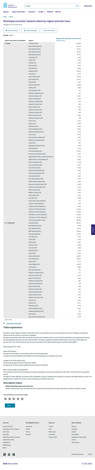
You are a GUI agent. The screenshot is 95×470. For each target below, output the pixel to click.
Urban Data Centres (8, 439)
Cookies (74, 432)
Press (50, 429)
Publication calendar (77, 454)
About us (58, 12)
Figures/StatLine (8, 426)
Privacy (28, 432)
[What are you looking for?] (52, 6)
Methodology (7, 445)
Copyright (74, 429)
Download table (30, 30)
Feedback (93, 230)
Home (5, 16)
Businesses (29, 426)
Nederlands (88, 6)
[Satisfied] (18, 399)
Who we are (52, 432)
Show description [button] (49, 30)
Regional (50, 12)
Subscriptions (75, 442)
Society (40, 12)
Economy (31, 12)
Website (74, 426)
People (28, 429)
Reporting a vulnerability (79, 437)
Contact (51, 426)
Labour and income (18, 12)
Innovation (52, 434)
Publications (6, 442)
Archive (74, 439)
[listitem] (4, 454)
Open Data (6, 432)
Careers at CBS (53, 437)
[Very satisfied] (22, 399)
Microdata (6, 434)
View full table (12, 30)
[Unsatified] (10, 399)
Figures (5, 12)
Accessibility (75, 434)
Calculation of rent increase (11, 429)
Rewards (28, 434)
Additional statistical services (11, 437)
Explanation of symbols (13, 323)
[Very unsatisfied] (5, 399)
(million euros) (68, 39)
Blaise (4, 447)
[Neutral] (14, 399)
